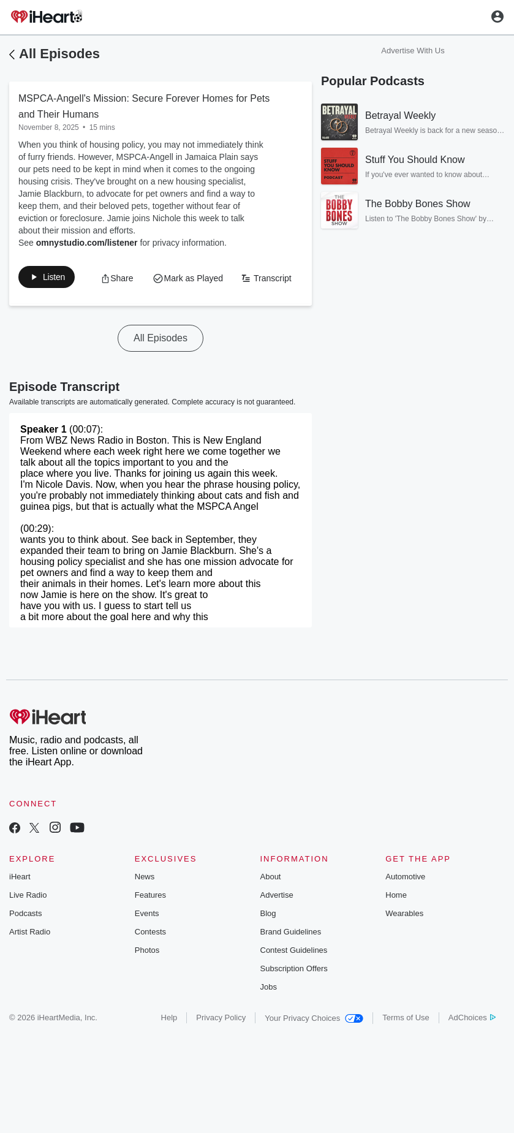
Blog (268, 940)
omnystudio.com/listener (87, 243)
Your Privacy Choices (314, 1045)
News (145, 903)
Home (396, 921)
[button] (53, 279)
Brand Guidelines (291, 958)
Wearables (404, 940)
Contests (150, 958)
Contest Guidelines (294, 977)
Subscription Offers (294, 995)
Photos (147, 977)
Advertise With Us (412, 50)
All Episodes (59, 53)
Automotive (405, 903)
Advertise (276, 921)
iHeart (20, 903)
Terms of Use (405, 1044)
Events (147, 940)
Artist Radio (29, 958)
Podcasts (25, 940)
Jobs (268, 1013)
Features (150, 921)
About (270, 903)
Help (169, 1044)
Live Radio (28, 921)
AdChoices (472, 1044)
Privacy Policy (221, 1044)
